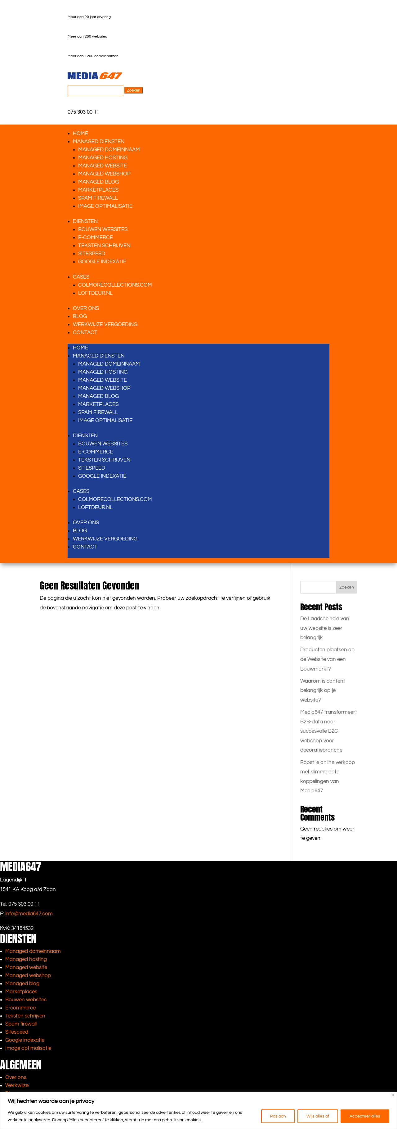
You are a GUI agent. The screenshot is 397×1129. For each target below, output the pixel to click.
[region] (198, 1110)
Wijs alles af (317, 1116)
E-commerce (20, 1008)
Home (80, 133)
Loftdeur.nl (95, 293)
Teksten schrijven (104, 245)
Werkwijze (17, 1085)
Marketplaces (98, 190)
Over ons (86, 308)
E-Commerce (95, 237)
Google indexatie (102, 262)
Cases (81, 277)
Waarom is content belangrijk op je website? (322, 690)
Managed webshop (104, 174)
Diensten (85, 221)
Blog (80, 316)
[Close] (392, 1095)
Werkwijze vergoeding (105, 324)
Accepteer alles (365, 1116)
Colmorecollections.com (115, 285)
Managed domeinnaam (109, 150)
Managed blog (98, 182)
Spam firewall (98, 198)
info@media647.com (29, 914)
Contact (85, 332)
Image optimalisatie (105, 206)
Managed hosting (102, 158)
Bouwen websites (102, 229)
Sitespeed (91, 254)
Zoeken (346, 587)
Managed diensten (98, 141)
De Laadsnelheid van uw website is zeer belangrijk (324, 628)
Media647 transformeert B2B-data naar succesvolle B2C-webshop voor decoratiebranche (328, 731)
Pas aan (278, 1116)
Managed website (102, 166)
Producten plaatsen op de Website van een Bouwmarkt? (327, 659)
